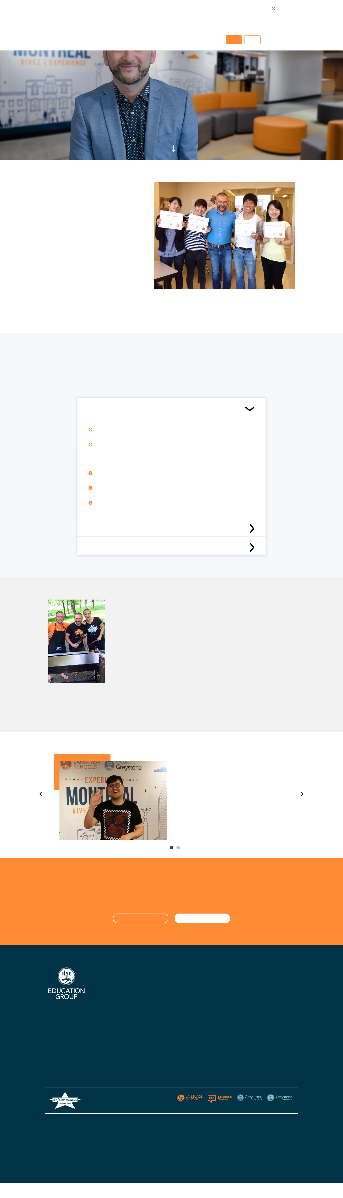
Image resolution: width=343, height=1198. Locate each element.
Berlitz (258, 991)
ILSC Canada (154, 991)
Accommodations (109, 1019)
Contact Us (152, 1017)
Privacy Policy (266, 1121)
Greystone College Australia (224, 983)
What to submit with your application (121, 528)
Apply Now (152, 1026)
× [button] (273, 8)
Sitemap (288, 1121)
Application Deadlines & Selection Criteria (126, 547)
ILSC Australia (155, 983)
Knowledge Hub (107, 1028)
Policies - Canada (216, 1026)
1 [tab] (171, 851)
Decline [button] (252, 39)
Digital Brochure (108, 1011)
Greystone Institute (267, 1000)
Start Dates (153, 1035)
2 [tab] (178, 851)
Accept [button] (234, 39)
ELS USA (260, 983)
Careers (102, 1037)
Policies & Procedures (160, 1052)
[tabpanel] (171, 797)
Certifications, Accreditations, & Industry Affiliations (116, 997)
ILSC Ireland (153, 1000)
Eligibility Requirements (109, 409)
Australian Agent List (112, 1045)
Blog (147, 1061)
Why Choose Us (107, 983)
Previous (40, 794)
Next (302, 794)
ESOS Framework (164, 1155)
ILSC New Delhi (155, 1009)
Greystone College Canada (222, 991)
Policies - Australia (217, 1017)
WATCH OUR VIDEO (203, 822)
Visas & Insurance (157, 1043)
